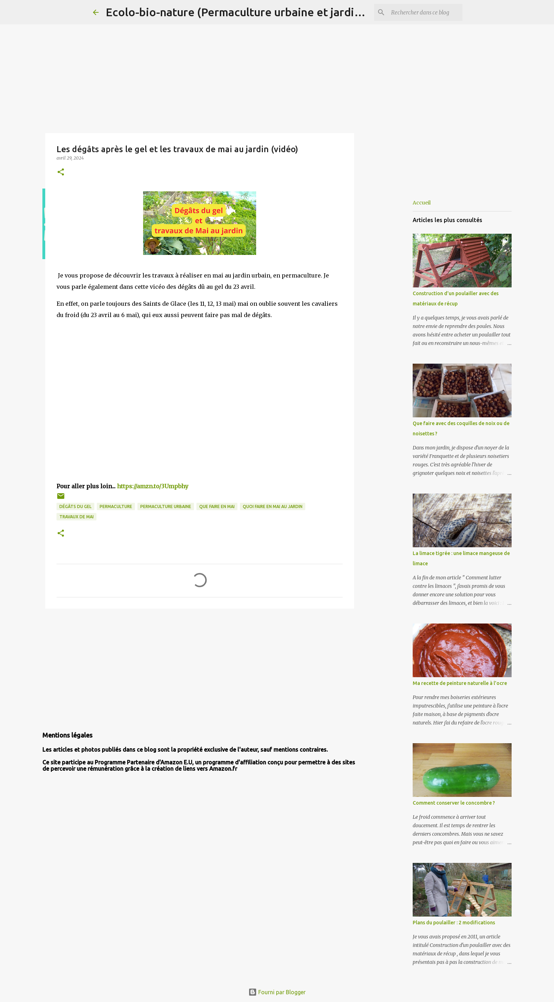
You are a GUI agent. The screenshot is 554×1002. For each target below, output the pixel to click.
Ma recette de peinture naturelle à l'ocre (460, 683)
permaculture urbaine (165, 506)
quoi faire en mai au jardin (272, 506)
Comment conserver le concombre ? (454, 803)
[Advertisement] (199, 668)
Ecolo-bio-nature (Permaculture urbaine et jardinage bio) (254, 12)
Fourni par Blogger (277, 992)
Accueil (422, 202)
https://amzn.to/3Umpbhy (152, 486)
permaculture (116, 506)
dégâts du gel (75, 506)
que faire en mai (217, 506)
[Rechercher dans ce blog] (425, 12)
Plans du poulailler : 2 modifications (454, 922)
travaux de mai (76, 516)
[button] (61, 172)
